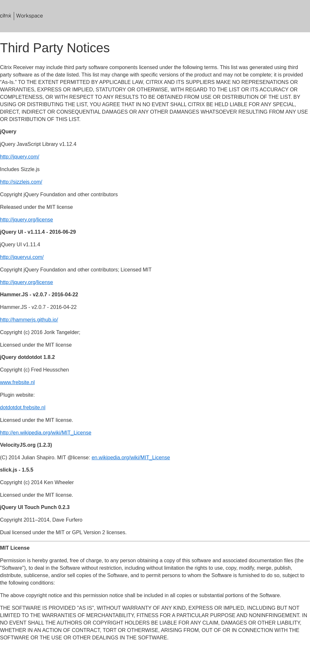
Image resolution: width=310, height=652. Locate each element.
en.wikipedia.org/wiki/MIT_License (131, 457)
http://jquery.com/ (19, 156)
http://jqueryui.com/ (22, 257)
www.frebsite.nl (17, 382)
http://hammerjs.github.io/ (29, 319)
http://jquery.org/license (26, 219)
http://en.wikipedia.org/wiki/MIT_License (45, 432)
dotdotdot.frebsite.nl (23, 407)
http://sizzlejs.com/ (21, 182)
